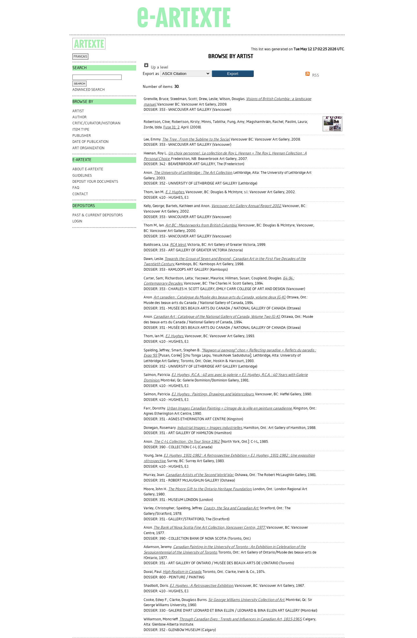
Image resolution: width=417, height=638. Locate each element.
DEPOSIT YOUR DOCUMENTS (95, 181)
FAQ (75, 187)
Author (79, 117)
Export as (151, 73)
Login (77, 221)
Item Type (80, 129)
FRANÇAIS (80, 56)
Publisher (81, 135)
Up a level (155, 67)
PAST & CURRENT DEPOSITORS (97, 215)
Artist (78, 111)
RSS (311, 75)
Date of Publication (90, 141)
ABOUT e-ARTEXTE (87, 169)
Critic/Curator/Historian (96, 123)
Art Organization (88, 148)
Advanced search (88, 89)
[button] (233, 73)
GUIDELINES (82, 175)
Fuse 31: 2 (171, 127)
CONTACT (80, 194)
